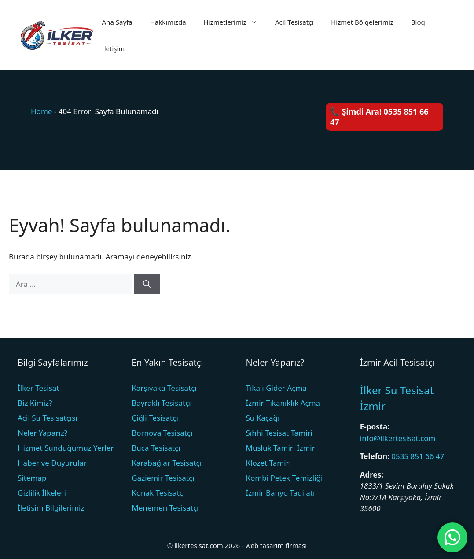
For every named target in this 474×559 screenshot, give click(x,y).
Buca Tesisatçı (156, 448)
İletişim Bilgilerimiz (51, 508)
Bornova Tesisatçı (162, 433)
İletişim (113, 48)
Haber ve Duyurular (52, 463)
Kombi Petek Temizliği (284, 478)
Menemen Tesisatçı (165, 508)
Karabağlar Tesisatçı (167, 463)
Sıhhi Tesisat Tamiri (279, 433)
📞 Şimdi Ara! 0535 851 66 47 (379, 116)
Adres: (371, 475)
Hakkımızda (168, 22)
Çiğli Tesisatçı (155, 418)
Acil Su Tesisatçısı (47, 418)
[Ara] (147, 284)
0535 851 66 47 (417, 456)
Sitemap (32, 478)
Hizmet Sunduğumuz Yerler (66, 448)
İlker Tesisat (38, 388)
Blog (418, 22)
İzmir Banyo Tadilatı (280, 493)
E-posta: (374, 427)
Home (41, 111)
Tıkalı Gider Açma (276, 388)
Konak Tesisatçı (158, 493)
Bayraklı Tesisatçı (161, 403)
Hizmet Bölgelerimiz (362, 22)
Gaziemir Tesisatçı (163, 478)
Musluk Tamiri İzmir (280, 448)
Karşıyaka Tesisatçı (164, 388)
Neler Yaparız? (42, 433)
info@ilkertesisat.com (398, 438)
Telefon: (374, 456)
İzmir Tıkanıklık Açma (283, 403)
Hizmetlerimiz (235, 22)
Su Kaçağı (263, 418)
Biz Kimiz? (35, 403)
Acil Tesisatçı (294, 22)
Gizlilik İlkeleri (42, 493)
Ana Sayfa (117, 22)
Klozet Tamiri (268, 463)
